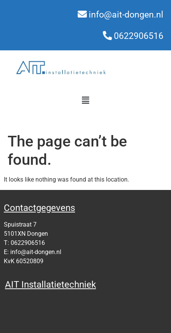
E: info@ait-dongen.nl (32, 252)
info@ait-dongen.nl (126, 15)
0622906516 (138, 36)
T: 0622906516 (24, 242)
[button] (85, 100)
